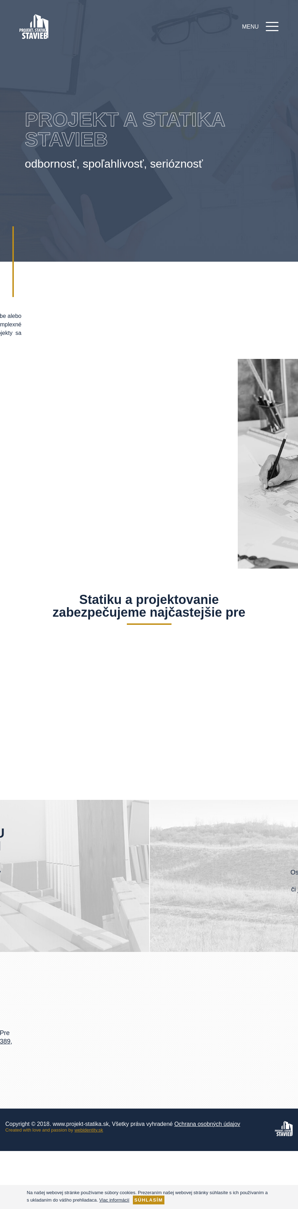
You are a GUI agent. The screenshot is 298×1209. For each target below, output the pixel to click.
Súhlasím (148, 1200)
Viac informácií (114, 1200)
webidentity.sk (88, 1130)
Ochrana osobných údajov (207, 1124)
